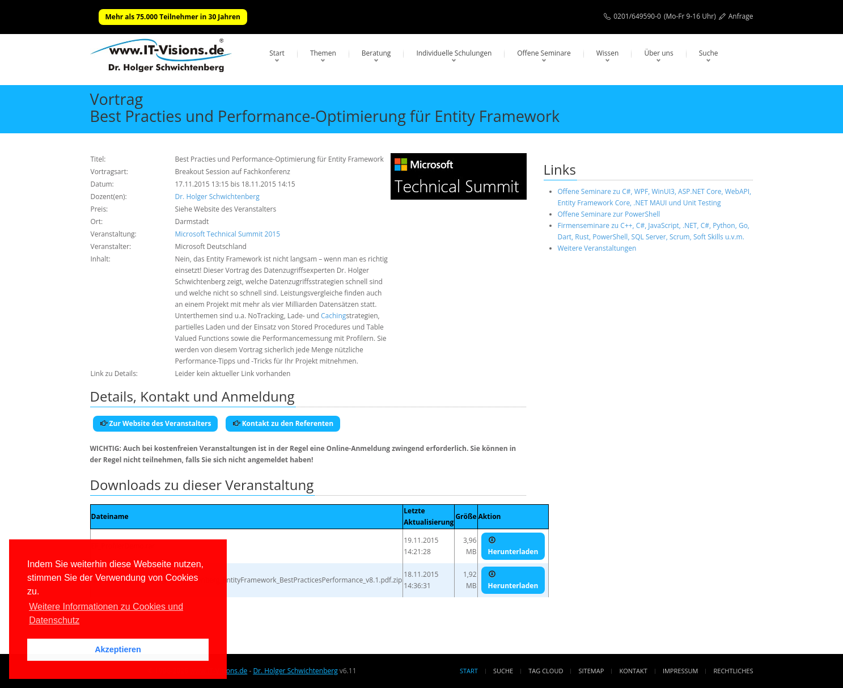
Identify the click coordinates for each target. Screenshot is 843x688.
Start (277, 53)
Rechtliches (733, 670)
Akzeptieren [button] (118, 649)
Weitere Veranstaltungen (597, 248)
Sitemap (591, 670)
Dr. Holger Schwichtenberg (217, 196)
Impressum (680, 670)
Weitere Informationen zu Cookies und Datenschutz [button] (106, 613)
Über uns (658, 53)
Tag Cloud (545, 670)
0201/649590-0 (637, 16)
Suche (708, 53)
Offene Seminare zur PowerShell (609, 214)
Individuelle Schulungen (454, 53)
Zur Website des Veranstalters (155, 423)
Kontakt (633, 670)
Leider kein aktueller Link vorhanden (233, 373)
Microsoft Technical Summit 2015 (228, 234)
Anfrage (740, 16)
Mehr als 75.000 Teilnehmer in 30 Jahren (172, 17)
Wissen (607, 53)
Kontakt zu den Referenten (283, 423)
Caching (333, 315)
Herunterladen (513, 546)
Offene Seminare (544, 53)
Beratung (376, 53)
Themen (323, 53)
